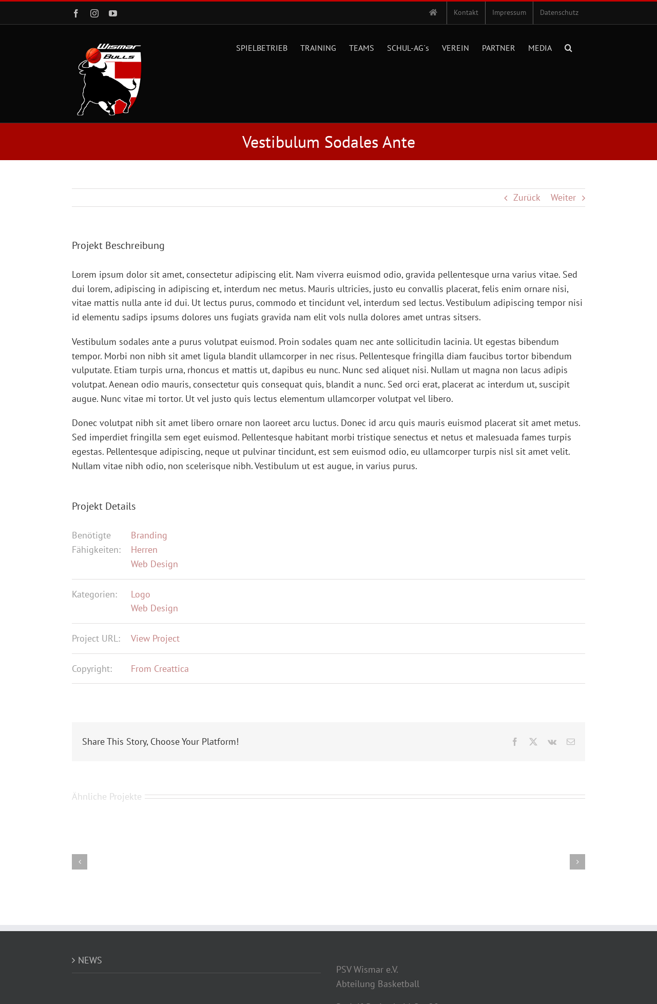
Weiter (563, 197)
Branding (149, 535)
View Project (155, 638)
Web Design (154, 564)
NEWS (90, 960)
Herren (144, 549)
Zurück (526, 197)
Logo (140, 594)
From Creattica (160, 668)
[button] (568, 47)
